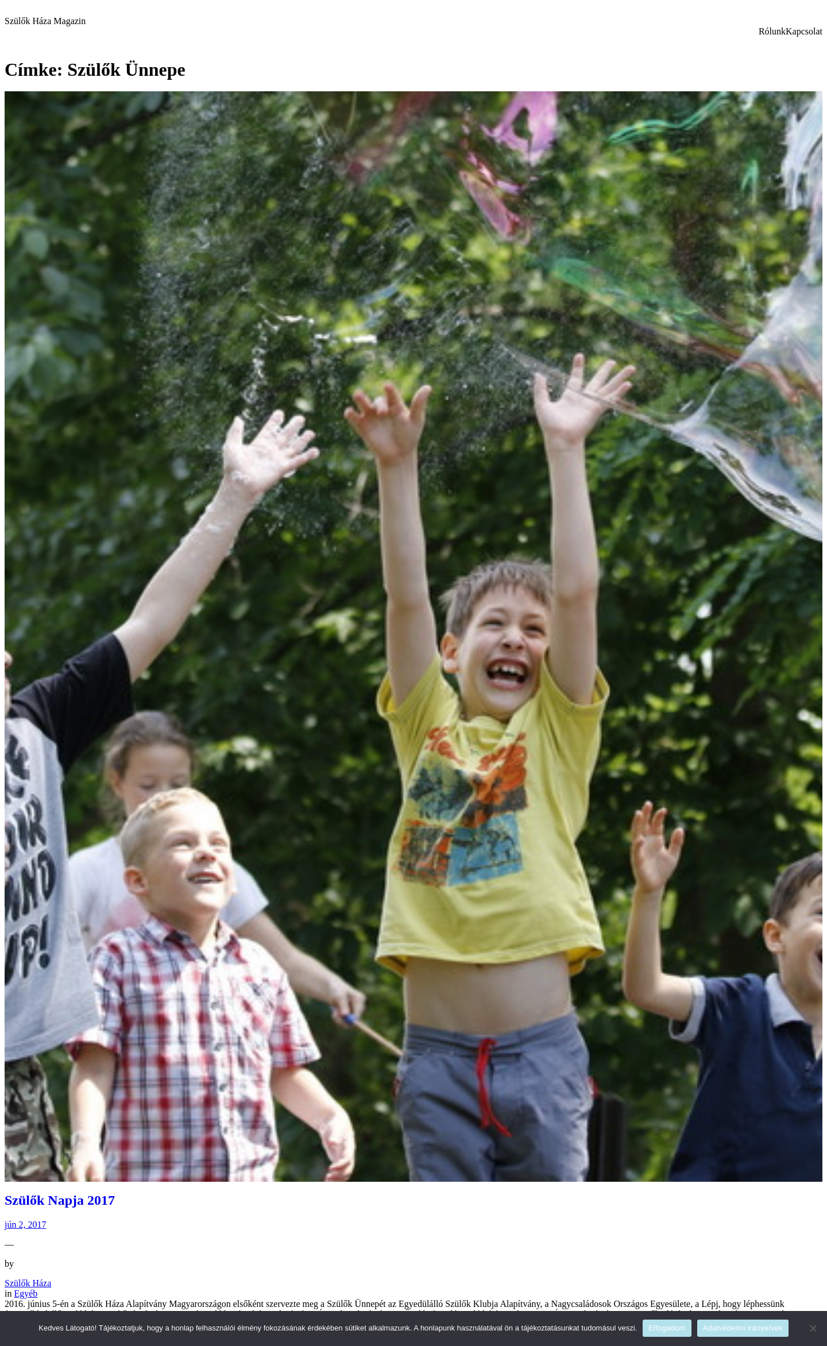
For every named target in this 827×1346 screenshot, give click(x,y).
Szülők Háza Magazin (45, 21)
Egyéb (25, 1293)
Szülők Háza (28, 1283)
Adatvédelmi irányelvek (743, 1328)
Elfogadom (666, 1328)
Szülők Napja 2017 (60, 1200)
